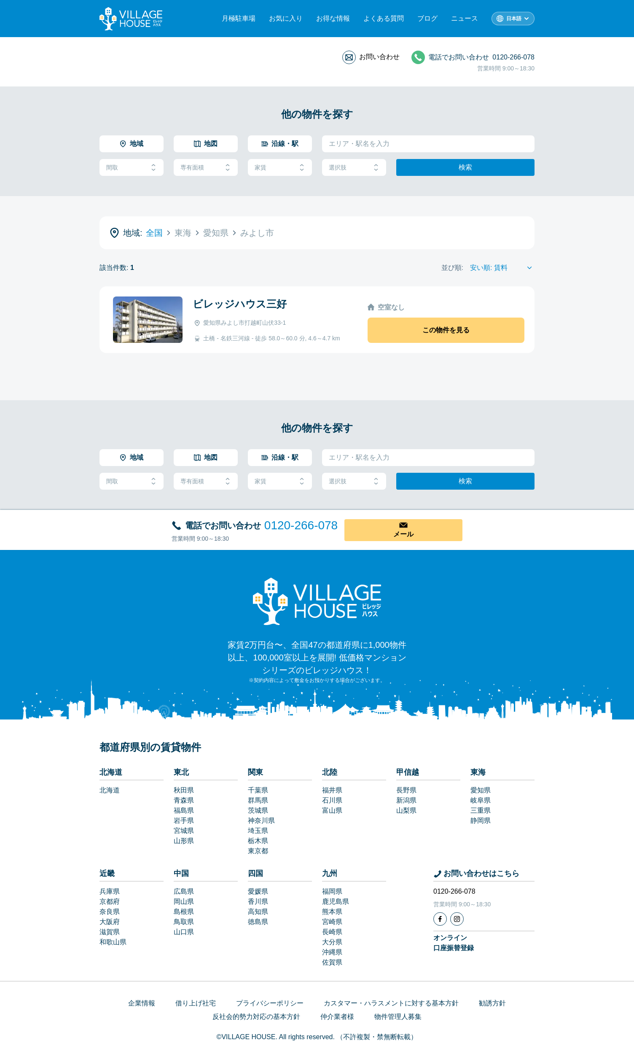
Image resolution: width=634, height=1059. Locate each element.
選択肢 (354, 167)
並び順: (452, 267)
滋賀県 (109, 931)
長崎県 (332, 931)
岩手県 (184, 820)
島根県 (184, 911)
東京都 (258, 850)
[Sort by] (502, 268)
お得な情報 (333, 18)
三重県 (480, 810)
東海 (478, 772)
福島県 (184, 810)
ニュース (464, 18)
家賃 (280, 167)
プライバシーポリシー (270, 1003)
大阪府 (109, 921)
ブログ (427, 18)
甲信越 (407, 772)
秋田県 (184, 790)
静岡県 (480, 820)
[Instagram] (457, 919)
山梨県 (406, 810)
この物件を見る (446, 330)
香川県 (258, 901)
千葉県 (258, 790)
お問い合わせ (379, 56)
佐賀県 (332, 962)
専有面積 (205, 167)
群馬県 (258, 800)
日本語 (513, 19)
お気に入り (286, 18)
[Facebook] (440, 919)
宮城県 (184, 830)
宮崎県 (332, 921)
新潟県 (406, 800)
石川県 (332, 800)
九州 (329, 873)
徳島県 (258, 921)
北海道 (110, 772)
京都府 (109, 901)
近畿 (107, 873)
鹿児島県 (335, 901)
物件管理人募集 (398, 1016)
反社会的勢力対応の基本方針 (256, 1016)
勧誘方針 (492, 1003)
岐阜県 (480, 800)
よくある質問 (383, 18)
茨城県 (258, 810)
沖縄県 (332, 952)
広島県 (184, 891)
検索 (465, 167)
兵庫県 (109, 891)
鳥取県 (184, 921)
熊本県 (332, 911)
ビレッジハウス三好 (240, 304)
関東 (255, 772)
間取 (131, 167)
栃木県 (258, 840)
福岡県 (332, 891)
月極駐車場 (238, 18)
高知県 (258, 911)
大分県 (332, 942)
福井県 (332, 790)
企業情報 (141, 1003)
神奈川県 (261, 820)
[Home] (317, 601)
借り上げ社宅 (195, 1003)
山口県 (184, 931)
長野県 (406, 790)
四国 (255, 873)
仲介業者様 (337, 1016)
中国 (181, 873)
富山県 (332, 810)
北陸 (329, 772)
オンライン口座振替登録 (453, 942)
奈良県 (109, 911)
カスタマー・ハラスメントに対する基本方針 (391, 1003)
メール (403, 534)
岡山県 (184, 901)
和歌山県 (112, 942)
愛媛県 (258, 891)
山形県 (184, 840)
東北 (181, 772)
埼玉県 (258, 830)
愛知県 (480, 790)
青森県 (184, 800)
